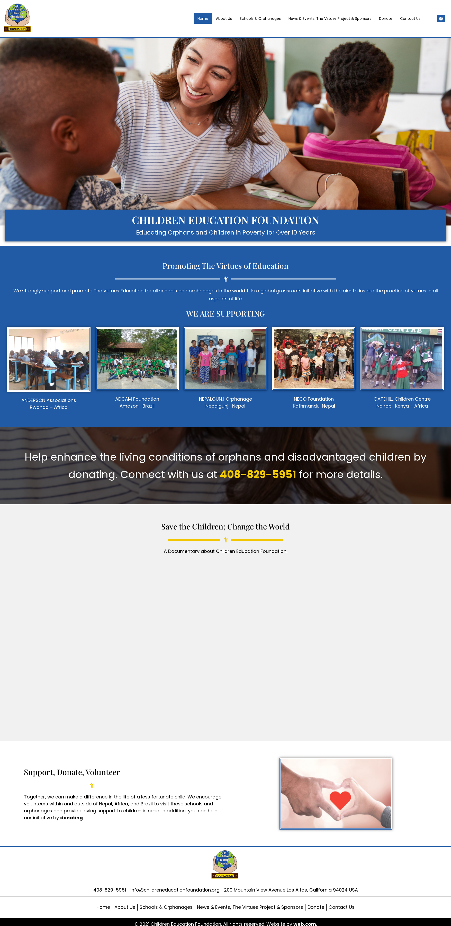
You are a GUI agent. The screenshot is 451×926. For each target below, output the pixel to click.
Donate (385, 18)
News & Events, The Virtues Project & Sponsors (329, 18)
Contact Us (410, 18)
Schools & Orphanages (260, 18)
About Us (224, 18)
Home (202, 18)
